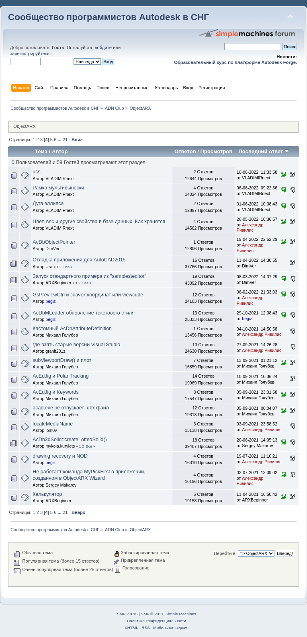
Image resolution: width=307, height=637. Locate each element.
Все (66, 267)
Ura (48, 266)
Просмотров (217, 151)
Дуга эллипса (48, 203)
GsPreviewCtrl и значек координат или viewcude (88, 295)
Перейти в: (225, 553)
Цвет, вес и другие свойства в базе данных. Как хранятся (99, 221)
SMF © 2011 (152, 614)
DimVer (52, 248)
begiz (50, 301)
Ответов (185, 151)
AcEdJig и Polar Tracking (60, 376)
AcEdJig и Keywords (55, 392)
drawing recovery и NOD (60, 456)
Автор (60, 151)
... (60, 139)
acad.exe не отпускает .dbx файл (71, 408)
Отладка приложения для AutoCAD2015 (79, 260)
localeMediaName (53, 424)
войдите (103, 47)
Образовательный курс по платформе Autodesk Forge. (235, 62)
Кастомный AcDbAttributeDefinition (72, 328)
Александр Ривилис (250, 227)
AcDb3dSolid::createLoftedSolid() (69, 439)
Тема (41, 151)
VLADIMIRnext (59, 178)
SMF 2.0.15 (127, 614)
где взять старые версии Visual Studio (76, 344)
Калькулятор (47, 494)
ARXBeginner (58, 282)
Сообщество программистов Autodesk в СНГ (108, 17)
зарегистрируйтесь (29, 53)
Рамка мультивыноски (58, 188)
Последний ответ (263, 151)
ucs (36, 172)
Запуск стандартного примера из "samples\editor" (89, 276)
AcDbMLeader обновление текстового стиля (84, 313)
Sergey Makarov (257, 445)
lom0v (51, 430)
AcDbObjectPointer (54, 242)
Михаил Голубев (61, 335)
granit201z (55, 351)
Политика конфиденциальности (156, 621)
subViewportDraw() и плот (62, 360)
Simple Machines (181, 614)
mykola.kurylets (60, 446)
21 (65, 139)
